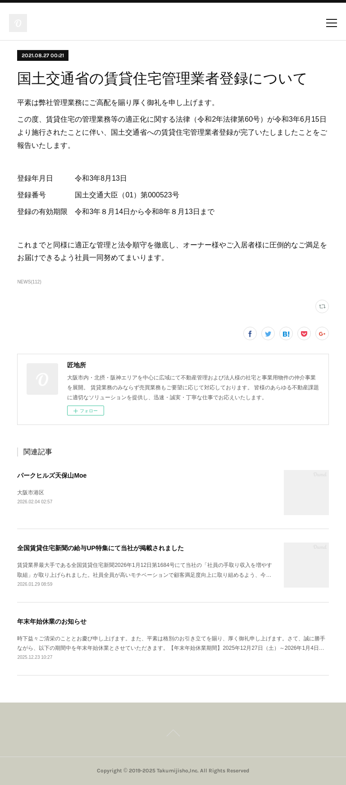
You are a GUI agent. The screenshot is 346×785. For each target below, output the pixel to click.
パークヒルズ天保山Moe (51, 475)
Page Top (173, 734)
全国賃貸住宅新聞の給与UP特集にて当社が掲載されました (100, 548)
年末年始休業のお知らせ (51, 621)
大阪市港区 (30, 492)
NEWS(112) (29, 281)
